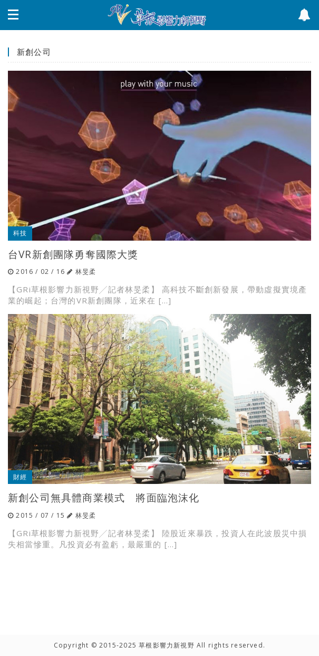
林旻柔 (85, 271)
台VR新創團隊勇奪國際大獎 (73, 254)
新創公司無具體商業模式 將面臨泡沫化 (104, 497)
